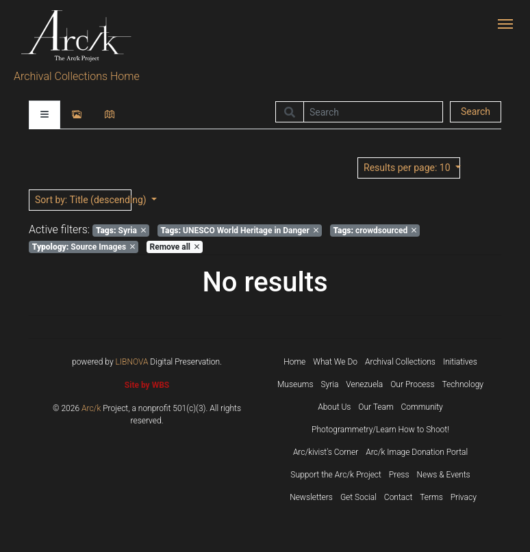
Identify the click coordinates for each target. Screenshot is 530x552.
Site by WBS (147, 385)
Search (475, 111)
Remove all (174, 247)
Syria (121, 230)
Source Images (83, 247)
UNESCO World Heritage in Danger (239, 230)
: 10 (408, 167)
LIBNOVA (132, 362)
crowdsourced (374, 230)
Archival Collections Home (77, 76)
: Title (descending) (83, 199)
